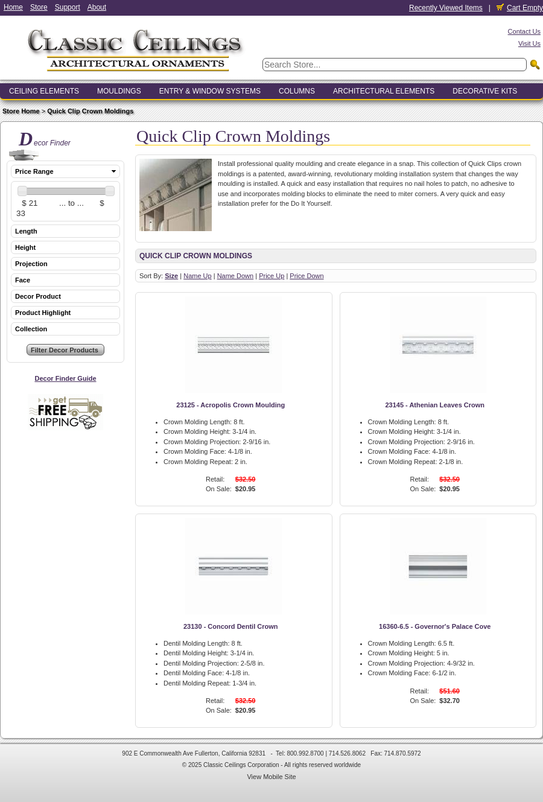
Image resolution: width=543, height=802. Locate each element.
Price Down (306, 275)
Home (13, 7)
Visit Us (529, 43)
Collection (31, 329)
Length (26, 231)
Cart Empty (520, 8)
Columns (297, 91)
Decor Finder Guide (65, 378)
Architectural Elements (383, 91)
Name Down (235, 275)
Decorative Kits (485, 91)
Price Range (34, 171)
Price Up (271, 275)
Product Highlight (43, 312)
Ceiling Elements (44, 91)
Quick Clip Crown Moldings (90, 111)
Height (25, 247)
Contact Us (524, 31)
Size (171, 275)
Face (22, 280)
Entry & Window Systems (210, 91)
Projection (31, 263)
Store (39, 7)
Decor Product (38, 296)
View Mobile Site (271, 776)
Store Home (21, 111)
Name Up (197, 275)
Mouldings (119, 91)
